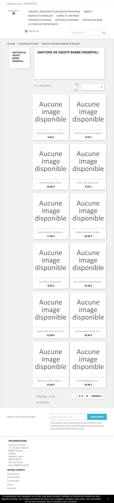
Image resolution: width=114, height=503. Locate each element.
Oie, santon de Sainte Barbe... (88, 281)
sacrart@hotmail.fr (19, 465)
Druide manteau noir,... (50, 182)
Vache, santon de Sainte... (50, 232)
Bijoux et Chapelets (40, 15)
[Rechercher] (89, 33)
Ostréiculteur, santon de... (88, 331)
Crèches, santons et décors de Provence (54, 11)
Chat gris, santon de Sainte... (88, 133)
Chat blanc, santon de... (50, 281)
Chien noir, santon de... (88, 182)
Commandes (13, 480)
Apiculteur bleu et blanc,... (51, 380)
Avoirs (10, 484)
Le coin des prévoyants (43, 24)
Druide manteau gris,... (88, 380)
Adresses (11, 488)
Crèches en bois (92, 20)
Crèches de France (40, 20)
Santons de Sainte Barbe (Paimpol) (19, 56)
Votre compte (16, 470)
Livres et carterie (67, 15)
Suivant (98, 396)
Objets (88, 11)
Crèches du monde (67, 20)
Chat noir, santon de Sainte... (51, 133)
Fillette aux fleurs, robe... (88, 232)
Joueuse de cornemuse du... (51, 331)
